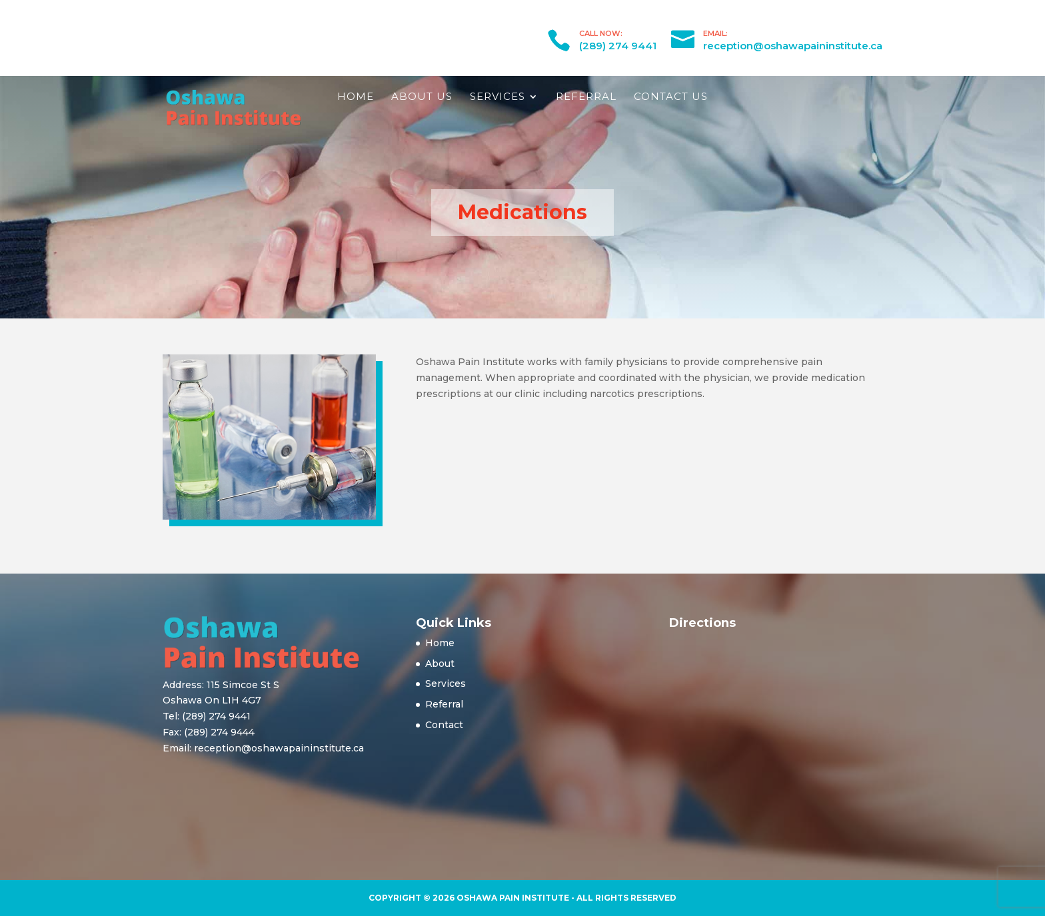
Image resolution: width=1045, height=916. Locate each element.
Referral (586, 96)
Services (497, 96)
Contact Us (671, 96)
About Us (422, 96)
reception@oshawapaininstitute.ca (792, 45)
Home (355, 96)
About (440, 664)
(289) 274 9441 (617, 45)
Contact (444, 725)
